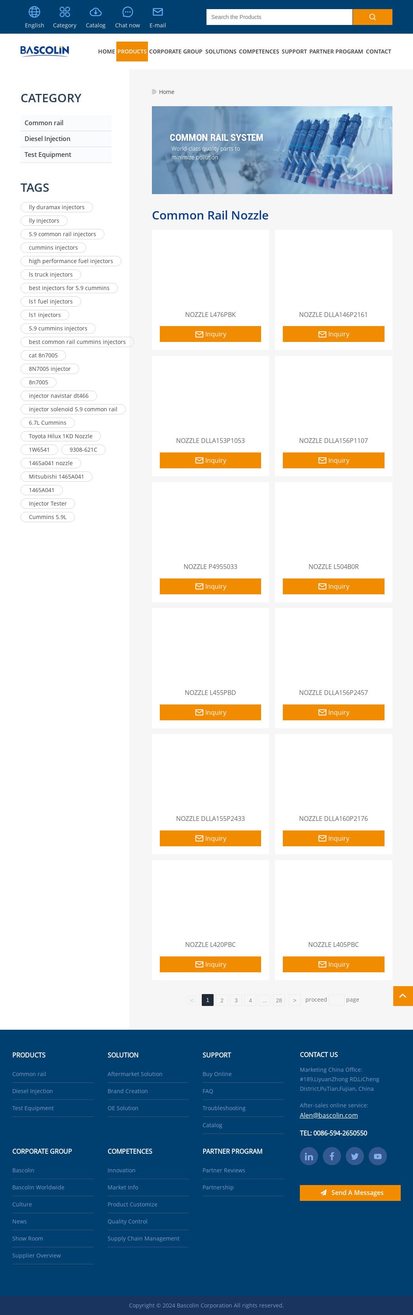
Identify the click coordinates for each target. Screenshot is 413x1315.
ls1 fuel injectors (51, 301)
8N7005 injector (50, 368)
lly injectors (44, 220)
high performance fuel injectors (71, 261)
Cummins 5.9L (47, 517)
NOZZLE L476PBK (210, 314)
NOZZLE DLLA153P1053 (210, 440)
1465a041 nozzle (51, 463)
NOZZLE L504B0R (334, 566)
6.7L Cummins (47, 422)
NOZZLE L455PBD (210, 692)
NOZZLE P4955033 (210, 566)
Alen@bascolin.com (329, 1115)
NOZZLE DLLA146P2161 (333, 314)
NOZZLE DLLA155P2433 (210, 818)
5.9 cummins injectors (58, 328)
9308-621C (83, 449)
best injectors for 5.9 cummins (69, 288)
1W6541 (39, 449)
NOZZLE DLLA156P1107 (333, 440)
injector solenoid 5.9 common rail (73, 409)
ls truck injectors (51, 274)
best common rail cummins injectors (77, 341)
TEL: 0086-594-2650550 (333, 1133)
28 (279, 1000)
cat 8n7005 (43, 355)
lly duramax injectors (57, 207)
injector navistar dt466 (59, 395)
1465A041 (42, 490)
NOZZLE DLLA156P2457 (333, 692)
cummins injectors (53, 247)
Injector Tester (48, 503)
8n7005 (38, 382)
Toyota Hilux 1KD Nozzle (61, 436)
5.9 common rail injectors (62, 234)
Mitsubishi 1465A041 (56, 476)
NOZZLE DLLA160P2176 (333, 818)
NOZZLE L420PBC (210, 944)
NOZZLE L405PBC (333, 944)
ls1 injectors (45, 315)
